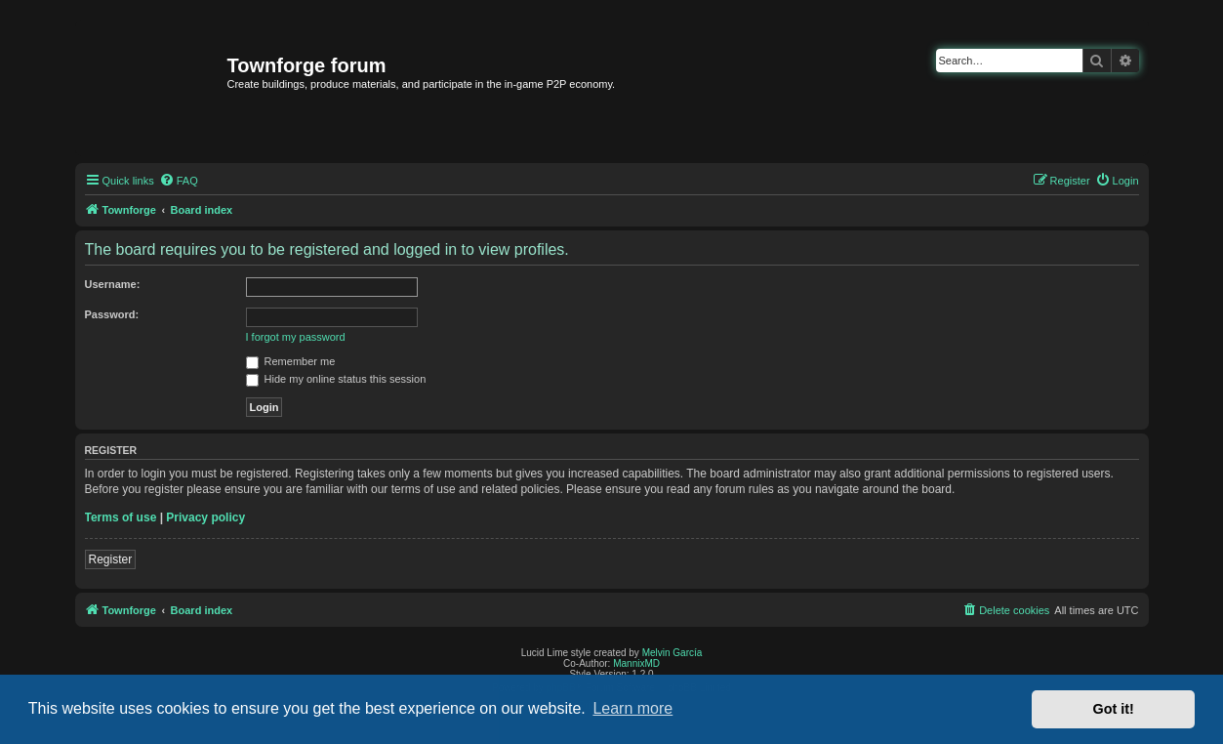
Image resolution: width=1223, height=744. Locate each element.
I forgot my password (296, 337)
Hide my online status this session (336, 379)
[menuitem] (178, 180)
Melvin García (672, 652)
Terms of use (121, 517)
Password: (112, 314)
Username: (113, 284)
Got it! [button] (1113, 709)
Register (111, 559)
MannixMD (636, 663)
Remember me (291, 361)
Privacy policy (205, 517)
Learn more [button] (632, 708)
